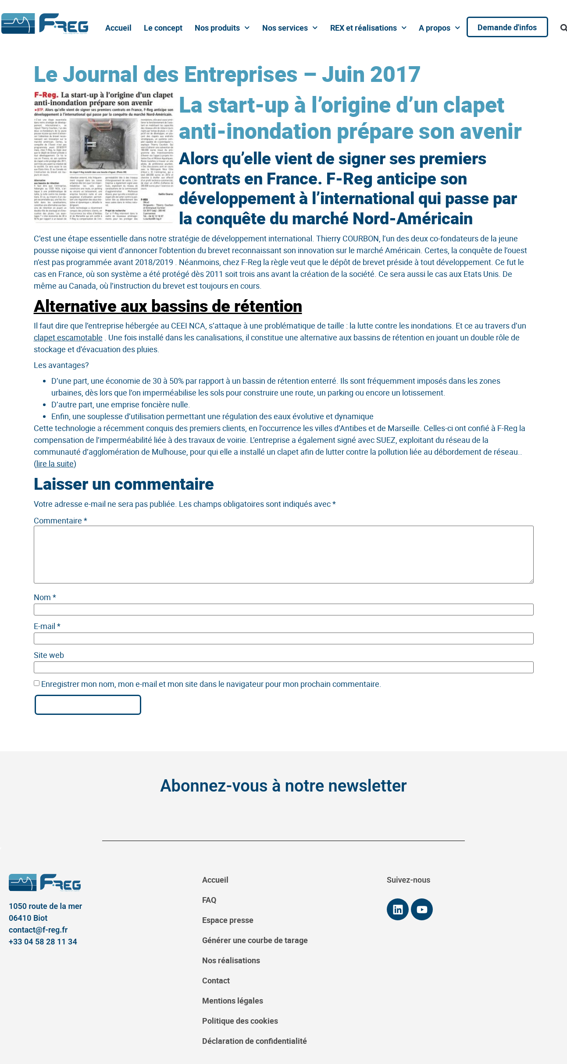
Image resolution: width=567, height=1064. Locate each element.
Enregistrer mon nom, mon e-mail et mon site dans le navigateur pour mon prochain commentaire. (211, 684)
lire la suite (55, 463)
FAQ (209, 899)
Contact (216, 980)
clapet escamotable (68, 337)
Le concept (162, 27)
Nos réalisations (231, 960)
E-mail (47, 626)
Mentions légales (232, 1000)
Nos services (289, 28)
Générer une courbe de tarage (255, 940)
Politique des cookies (240, 1020)
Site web (49, 655)
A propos (439, 28)
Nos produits (222, 28)
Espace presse (227, 920)
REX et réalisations (367, 28)
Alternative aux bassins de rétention (168, 305)
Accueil (118, 27)
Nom (45, 597)
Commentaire (60, 520)
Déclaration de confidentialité (254, 1041)
